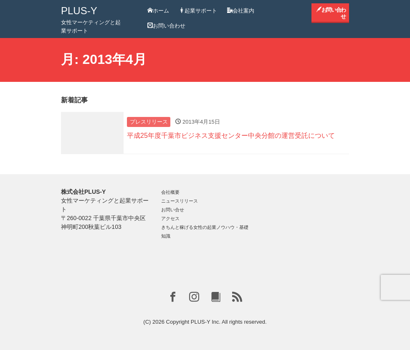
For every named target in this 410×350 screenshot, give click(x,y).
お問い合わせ (166, 26)
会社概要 (170, 192)
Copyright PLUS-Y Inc (192, 322)
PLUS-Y (79, 10)
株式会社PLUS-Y (83, 191)
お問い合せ (172, 209)
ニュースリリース (179, 200)
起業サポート (198, 11)
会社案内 (240, 11)
